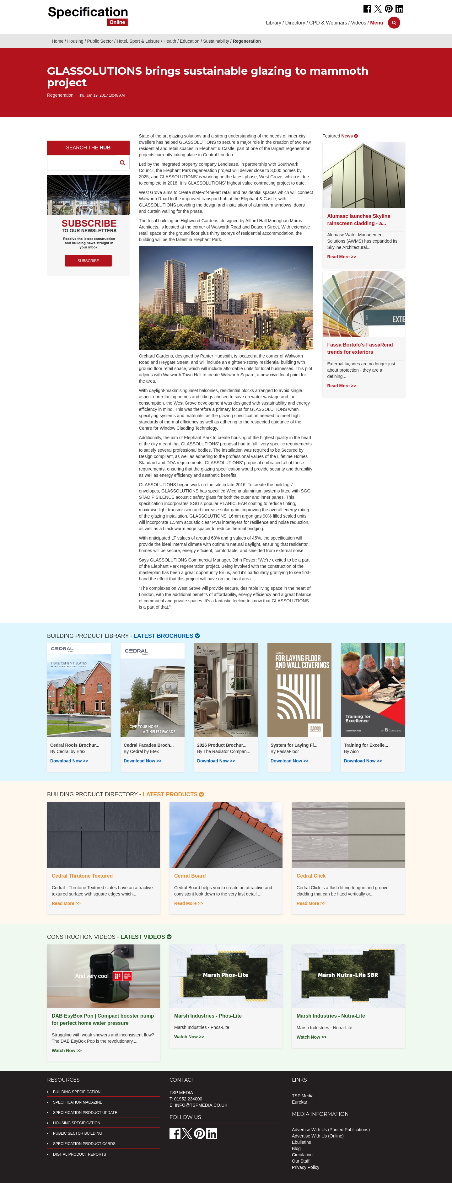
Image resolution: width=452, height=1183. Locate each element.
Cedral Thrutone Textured (82, 876)
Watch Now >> (67, 1050)
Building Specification (76, 1092)
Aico (354, 751)
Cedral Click (311, 876)
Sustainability (216, 41)
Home (57, 41)
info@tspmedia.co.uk (201, 1105)
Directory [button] (295, 22)
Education (189, 41)
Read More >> (341, 256)
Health (170, 41)
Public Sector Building (77, 1133)
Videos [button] (358, 22)
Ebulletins (301, 1142)
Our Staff (300, 1161)
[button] (376, 23)
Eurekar (299, 1102)
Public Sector (100, 41)
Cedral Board (190, 876)
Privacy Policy (305, 1167)
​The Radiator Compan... (226, 751)
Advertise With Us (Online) (318, 1135)
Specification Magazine (77, 1102)
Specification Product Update (85, 1112)
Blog (296, 1148)
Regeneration (247, 41)
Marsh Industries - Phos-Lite (208, 1016)
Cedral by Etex (70, 751)
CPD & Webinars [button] (328, 22)
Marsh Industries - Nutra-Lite (331, 1016)
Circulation (302, 1154)
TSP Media (303, 1095)
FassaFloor (288, 751)
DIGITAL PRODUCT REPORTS (79, 1154)
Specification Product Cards (84, 1144)
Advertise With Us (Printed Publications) (331, 1129)
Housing (75, 41)
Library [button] (273, 22)
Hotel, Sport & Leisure (138, 41)
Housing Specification (76, 1123)
